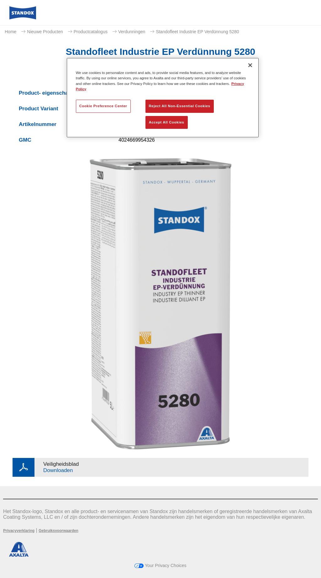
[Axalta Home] (22, 17)
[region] (162, 98)
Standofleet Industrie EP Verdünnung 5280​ (197, 31)
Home (10, 31)
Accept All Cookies (166, 122)
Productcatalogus (91, 31)
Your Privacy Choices (160, 565)
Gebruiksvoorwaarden (58, 530)
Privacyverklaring (18, 530)
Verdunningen (131, 31)
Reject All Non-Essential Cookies (179, 106)
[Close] (250, 65)
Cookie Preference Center (103, 106)
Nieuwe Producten (45, 31)
